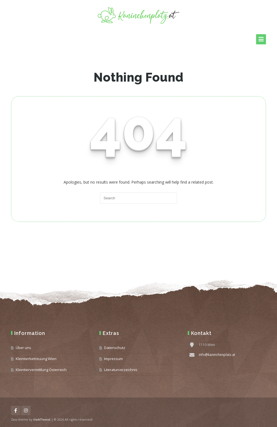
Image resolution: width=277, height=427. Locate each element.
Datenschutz (114, 347)
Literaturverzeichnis (120, 369)
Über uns (23, 347)
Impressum (113, 358)
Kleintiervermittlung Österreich (41, 369)
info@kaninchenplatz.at (217, 354)
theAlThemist (41, 419)
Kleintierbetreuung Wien (36, 358)
